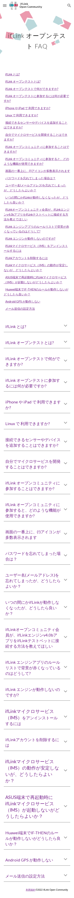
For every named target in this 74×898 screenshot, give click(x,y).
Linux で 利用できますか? (21, 115)
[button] (4, 5)
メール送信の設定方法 (20, 308)
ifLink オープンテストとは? (23, 81)
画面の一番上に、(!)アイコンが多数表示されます (37, 171)
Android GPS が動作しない (22, 301)
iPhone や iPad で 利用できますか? (27, 108)
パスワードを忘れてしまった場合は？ (30, 178)
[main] (37, 39)
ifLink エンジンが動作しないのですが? (30, 238)
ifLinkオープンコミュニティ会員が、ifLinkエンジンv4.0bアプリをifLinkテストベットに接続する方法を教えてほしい (36, 214)
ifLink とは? (12, 74)
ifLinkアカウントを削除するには (26, 258)
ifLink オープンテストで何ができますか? (31, 89)
